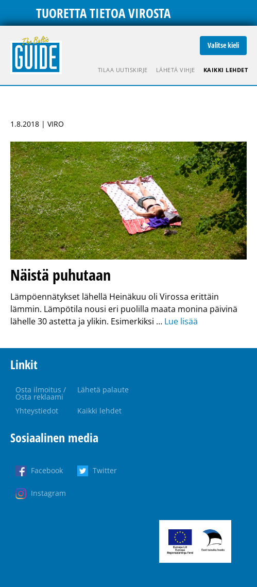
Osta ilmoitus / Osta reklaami (40, 393)
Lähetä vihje (175, 70)
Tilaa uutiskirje (123, 70)
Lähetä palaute (103, 389)
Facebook (47, 470)
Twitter (105, 470)
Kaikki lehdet (225, 70)
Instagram (48, 493)
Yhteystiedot (36, 411)
